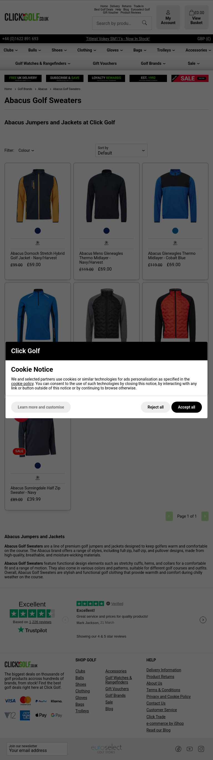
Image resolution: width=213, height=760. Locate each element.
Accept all (186, 407)
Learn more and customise (41, 407)
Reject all (156, 407)
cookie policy (22, 383)
